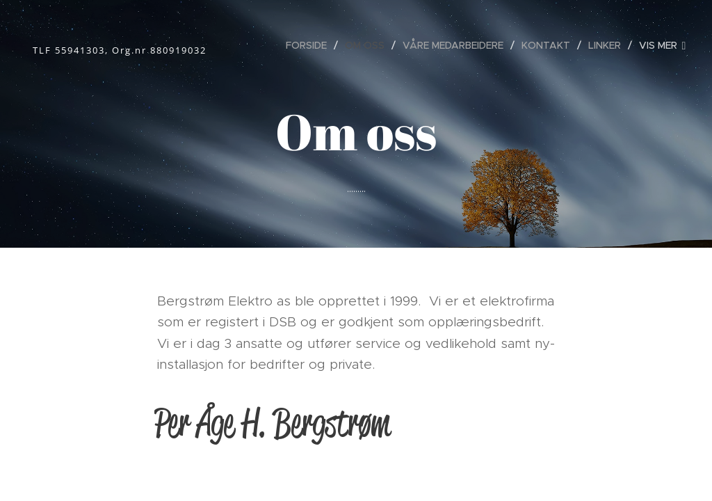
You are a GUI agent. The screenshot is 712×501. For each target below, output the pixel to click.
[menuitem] (310, 45)
